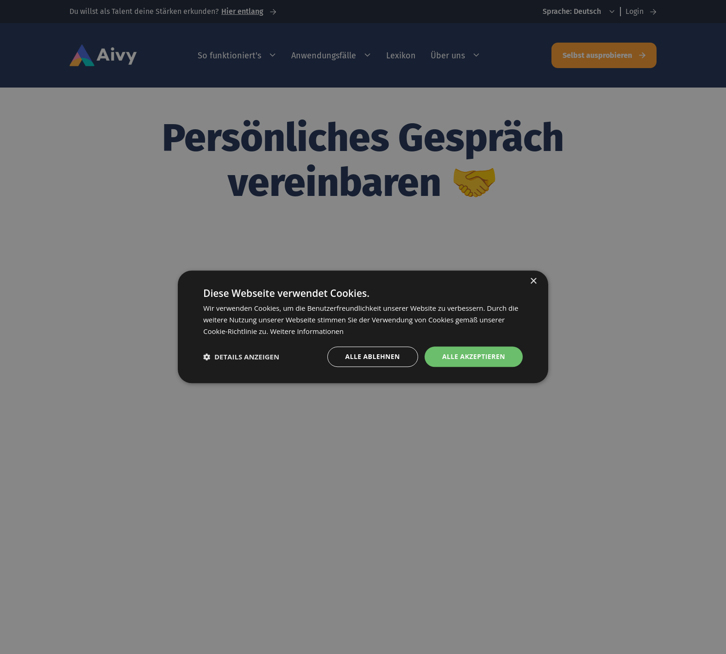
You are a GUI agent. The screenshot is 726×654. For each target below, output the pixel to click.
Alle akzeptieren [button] (473, 356)
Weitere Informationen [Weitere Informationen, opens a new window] (307, 331)
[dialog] (363, 327)
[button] (241, 356)
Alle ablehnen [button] (372, 356)
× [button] (533, 281)
